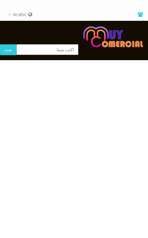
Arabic (20, 14)
